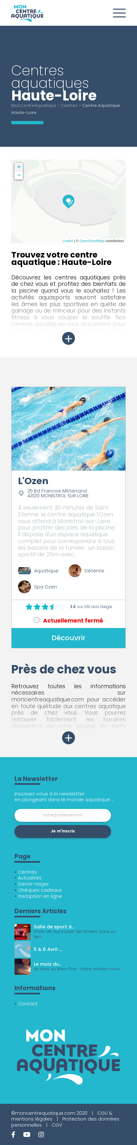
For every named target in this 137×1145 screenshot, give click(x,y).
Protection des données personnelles (65, 1122)
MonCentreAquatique (33, 105)
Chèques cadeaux (40, 890)
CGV (57, 1125)
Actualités (29, 878)
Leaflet (67, 241)
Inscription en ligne (40, 896)
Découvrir (68, 638)
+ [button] (19, 167)
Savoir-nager (33, 884)
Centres (69, 105)
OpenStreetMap (92, 241)
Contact (28, 1003)
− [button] (19, 175)
